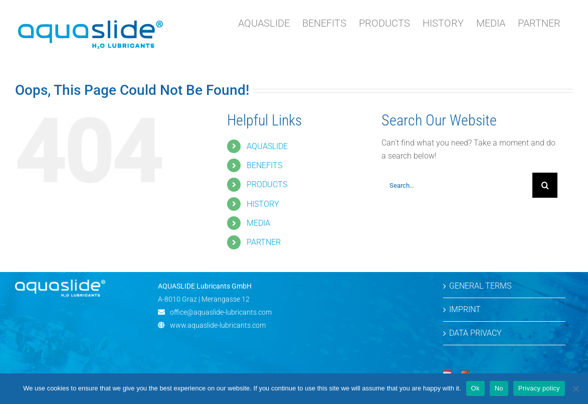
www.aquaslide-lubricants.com (218, 325)
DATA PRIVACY (475, 333)
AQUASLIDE (267, 146)
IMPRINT (465, 309)
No (499, 388)
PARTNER (264, 242)
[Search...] (456, 185)
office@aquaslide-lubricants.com (221, 312)
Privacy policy (539, 388)
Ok (475, 388)
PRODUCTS (267, 184)
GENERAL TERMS (480, 286)
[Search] (544, 185)
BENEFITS (264, 165)
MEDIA (258, 223)
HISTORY (263, 204)
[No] (575, 388)
